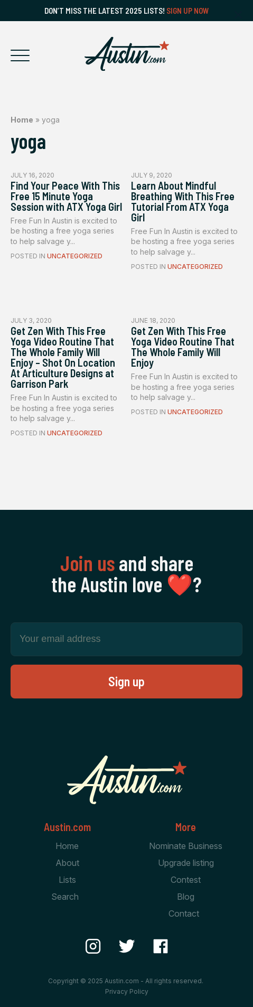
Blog (185, 896)
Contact (183, 913)
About (67, 862)
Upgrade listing (186, 862)
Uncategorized (74, 256)
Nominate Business (185, 846)
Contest (186, 879)
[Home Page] (127, 54)
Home (22, 119)
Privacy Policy (126, 991)
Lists (67, 879)
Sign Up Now (187, 10)
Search (65, 896)
